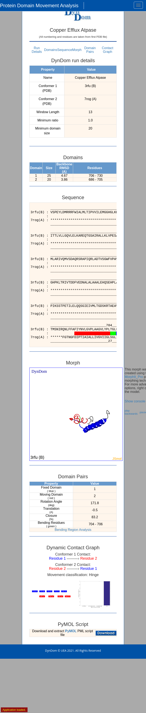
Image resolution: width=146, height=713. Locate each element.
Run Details (37, 49)
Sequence (64, 50)
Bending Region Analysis (73, 529)
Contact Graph (107, 49)
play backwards (131, 412)
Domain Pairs (90, 49)
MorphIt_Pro (134, 377)
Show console (135, 401)
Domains (50, 50)
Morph (76, 50)
